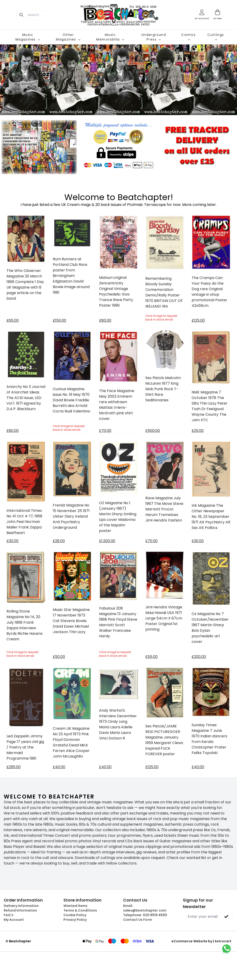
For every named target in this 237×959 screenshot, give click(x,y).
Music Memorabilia (110, 37)
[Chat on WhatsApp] (226, 948)
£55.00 (151, 656)
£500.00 (152, 430)
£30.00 (12, 541)
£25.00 (198, 430)
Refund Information (20, 910)
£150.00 (59, 320)
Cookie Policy (74, 915)
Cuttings (215, 36)
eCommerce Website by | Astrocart (201, 941)
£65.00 (12, 320)
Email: (144, 908)
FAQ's (8, 915)
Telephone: (145, 915)
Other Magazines (68, 37)
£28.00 (59, 541)
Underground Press (153, 37)
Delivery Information (21, 905)
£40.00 (59, 767)
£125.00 (198, 320)
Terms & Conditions (80, 910)
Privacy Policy (75, 919)
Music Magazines (28, 37)
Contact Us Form (137, 919)
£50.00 (59, 656)
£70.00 (105, 430)
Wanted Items (75, 905)
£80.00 (105, 320)
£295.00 (13, 767)
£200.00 (199, 656)
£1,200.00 (107, 541)
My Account (14, 919)
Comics (188, 36)
